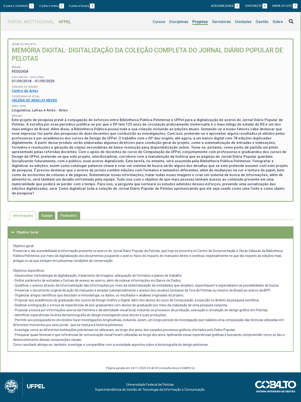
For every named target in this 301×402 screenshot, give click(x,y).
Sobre (278, 21)
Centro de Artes (25, 91)
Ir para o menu (51, 6)
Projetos (200, 21)
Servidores (221, 21)
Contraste (256, 6)
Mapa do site (284, 6)
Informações (23, 215)
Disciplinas (178, 21)
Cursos (159, 21)
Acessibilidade (225, 6)
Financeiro (68, 215)
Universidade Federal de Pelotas (150, 384)
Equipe (47, 215)
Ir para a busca (82, 6)
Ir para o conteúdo (19, 6)
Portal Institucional (39, 21)
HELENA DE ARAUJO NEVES (34, 100)
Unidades (243, 21)
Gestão (262, 21)
